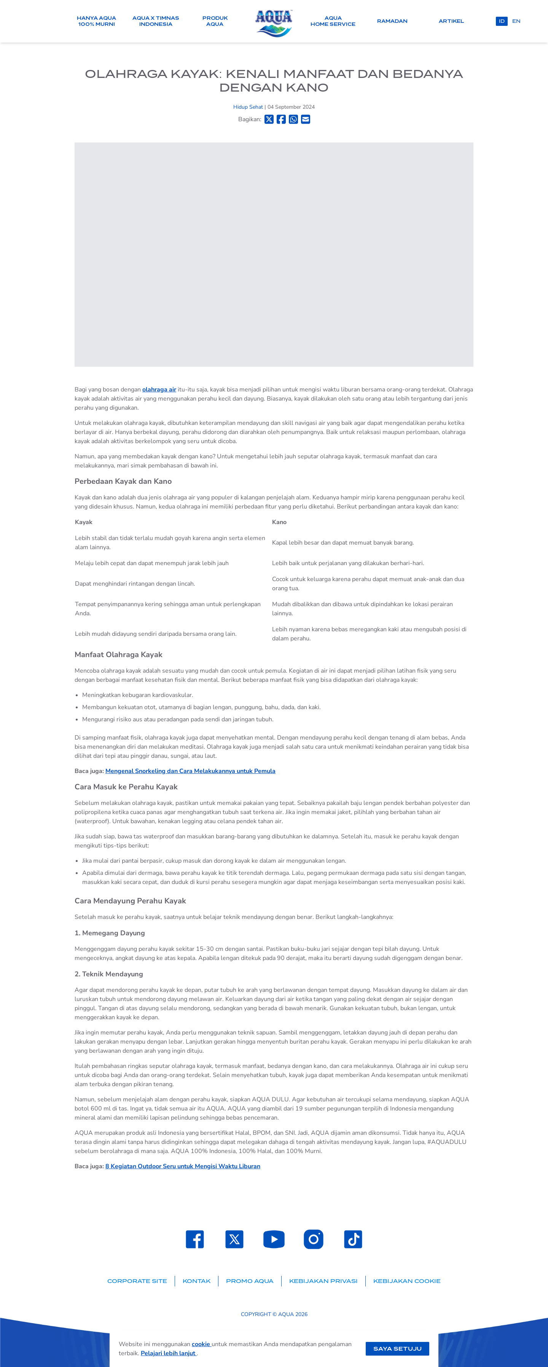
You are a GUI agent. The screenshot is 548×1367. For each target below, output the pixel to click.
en (516, 21)
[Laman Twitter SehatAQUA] (234, 1239)
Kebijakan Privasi (323, 1281)
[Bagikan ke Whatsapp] (293, 119)
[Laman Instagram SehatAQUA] (313, 1239)
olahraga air (159, 389)
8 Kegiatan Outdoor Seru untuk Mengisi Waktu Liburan (182, 1166)
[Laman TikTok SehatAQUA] (353, 1239)
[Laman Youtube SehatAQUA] (274, 1239)
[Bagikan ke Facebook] (281, 119)
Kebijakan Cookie (407, 1281)
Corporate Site (137, 1281)
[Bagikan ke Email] (305, 119)
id (502, 21)
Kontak (196, 1281)
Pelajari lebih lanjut (169, 1353)
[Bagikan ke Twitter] (269, 119)
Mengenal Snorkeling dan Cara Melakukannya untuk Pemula (190, 771)
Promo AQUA (250, 1281)
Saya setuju (397, 1349)
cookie (202, 1344)
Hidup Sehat (248, 107)
